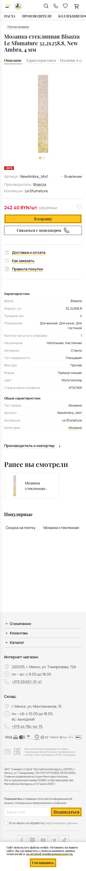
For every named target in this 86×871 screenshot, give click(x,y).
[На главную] (18, 6)
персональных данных (62, 823)
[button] (43, 158)
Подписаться (66, 812)
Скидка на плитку (21, 527)
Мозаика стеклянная (61, 527)
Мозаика (75, 427)
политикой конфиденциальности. (49, 854)
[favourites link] (65, 6)
